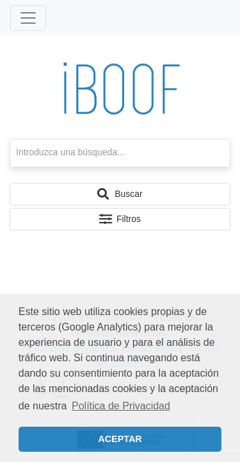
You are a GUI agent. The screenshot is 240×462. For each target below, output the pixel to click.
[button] (120, 194)
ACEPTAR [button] (120, 439)
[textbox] (120, 153)
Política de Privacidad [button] (121, 405)
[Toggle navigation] (28, 18)
